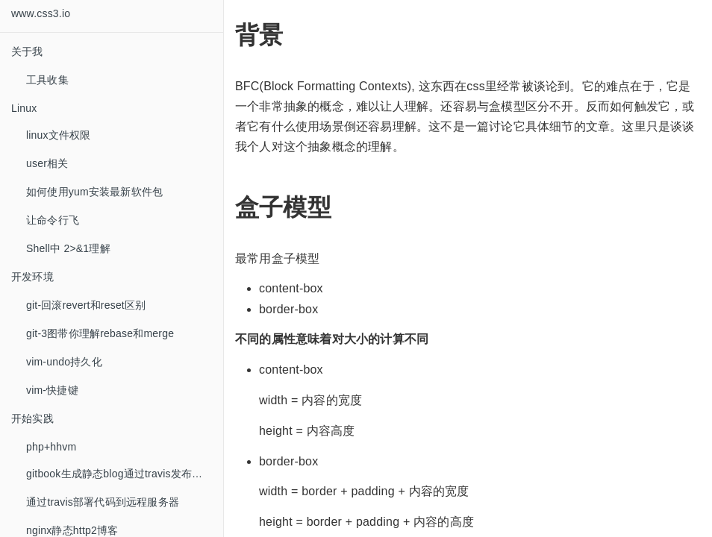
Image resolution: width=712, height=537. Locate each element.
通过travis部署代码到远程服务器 (102, 502)
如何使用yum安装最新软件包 (94, 192)
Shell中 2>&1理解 (68, 248)
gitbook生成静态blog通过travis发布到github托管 (124, 474)
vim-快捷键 (52, 390)
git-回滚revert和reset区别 (86, 305)
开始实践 (32, 418)
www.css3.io (40, 13)
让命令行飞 (52, 220)
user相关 (47, 163)
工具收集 (47, 80)
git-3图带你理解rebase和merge (100, 333)
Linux (24, 108)
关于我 (27, 51)
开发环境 (32, 277)
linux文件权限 (58, 135)
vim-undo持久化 (64, 362)
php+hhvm (51, 447)
